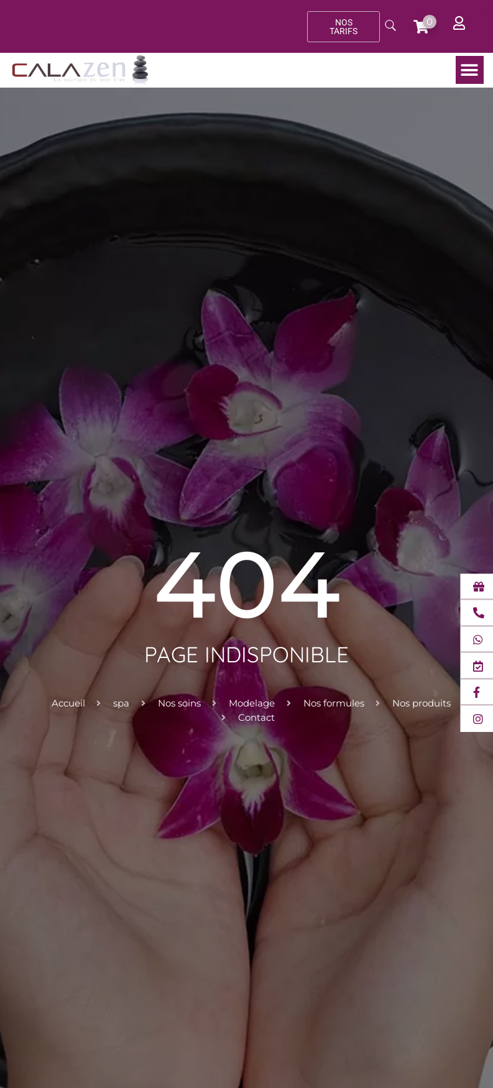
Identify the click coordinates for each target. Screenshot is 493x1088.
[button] (470, 70)
